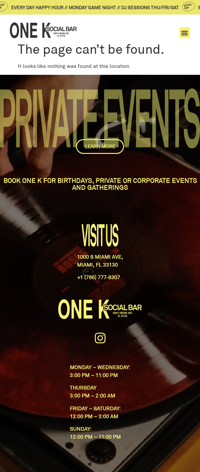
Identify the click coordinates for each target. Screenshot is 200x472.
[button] (184, 32)
